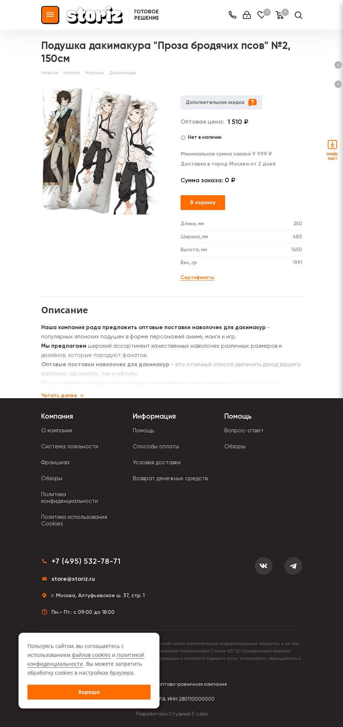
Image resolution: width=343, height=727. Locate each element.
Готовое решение (146, 15)
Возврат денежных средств (170, 478)
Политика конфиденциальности (69, 497)
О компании (56, 430)
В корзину (202, 202)
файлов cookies (91, 654)
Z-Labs (199, 714)
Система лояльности (69, 446)
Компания (57, 416)
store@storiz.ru (73, 578)
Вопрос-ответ (244, 430)
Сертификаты (197, 277)
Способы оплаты (156, 446)
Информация (154, 416)
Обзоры (51, 478)
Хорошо (89, 691)
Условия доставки (157, 462)
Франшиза (55, 462)
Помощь (143, 430)
